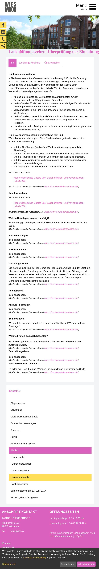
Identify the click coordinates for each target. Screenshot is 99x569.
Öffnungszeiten (52, 62)
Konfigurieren (9, 564)
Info (12, 62)
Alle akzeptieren (86, 564)
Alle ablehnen (68, 564)
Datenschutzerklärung (34, 557)
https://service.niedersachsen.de (61, 186)
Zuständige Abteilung (29, 62)
